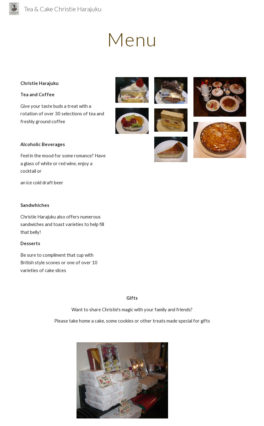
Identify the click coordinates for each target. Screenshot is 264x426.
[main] (132, 39)
